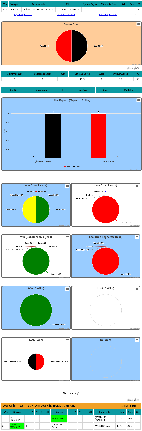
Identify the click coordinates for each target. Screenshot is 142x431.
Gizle (135, 14)
